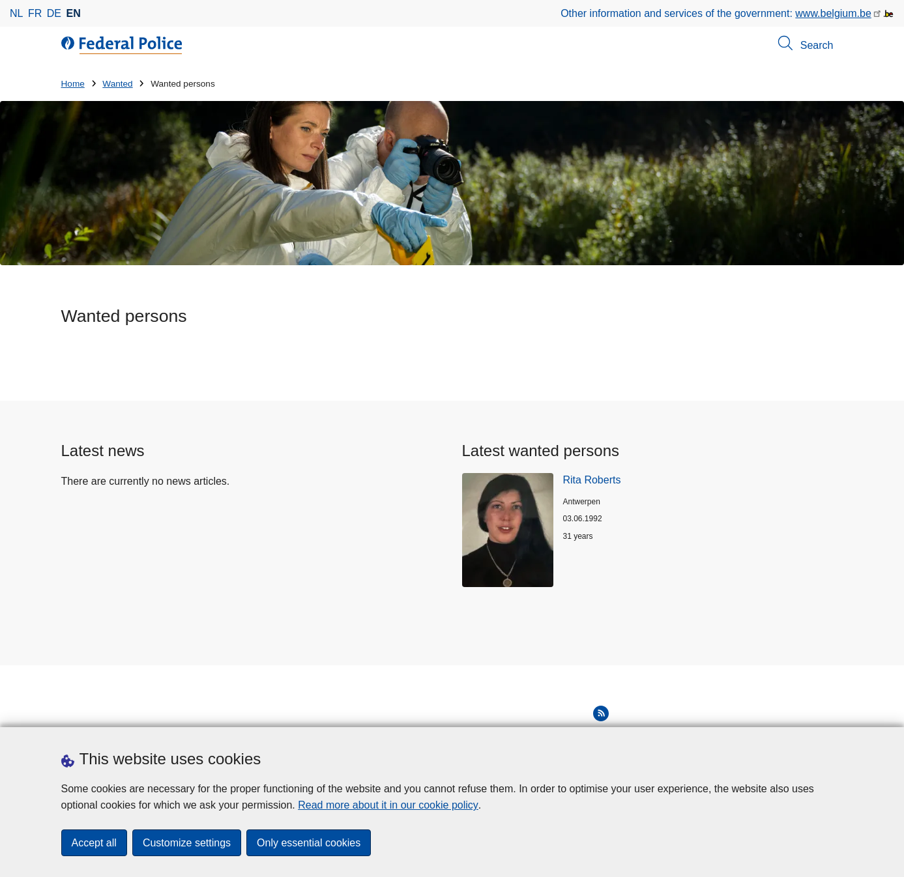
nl (16, 13)
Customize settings (187, 842)
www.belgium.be (833, 13)
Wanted (117, 84)
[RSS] (601, 713)
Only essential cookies (308, 842)
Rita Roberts (592, 479)
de (54, 13)
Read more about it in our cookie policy (388, 805)
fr (35, 13)
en (73, 13)
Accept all (94, 842)
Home (73, 84)
